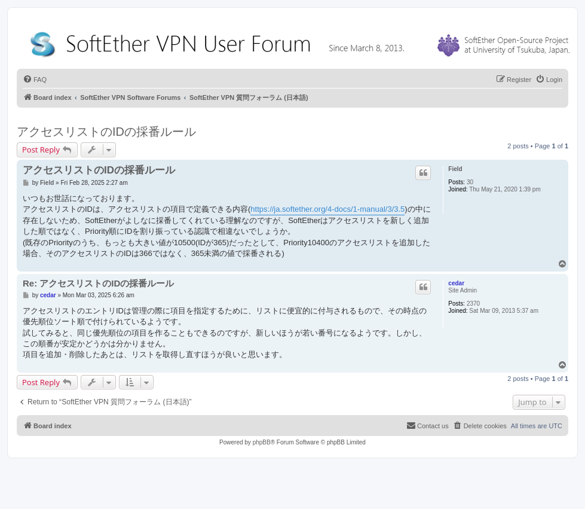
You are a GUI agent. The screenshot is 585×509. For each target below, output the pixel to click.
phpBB (262, 442)
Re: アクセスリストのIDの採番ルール (98, 283)
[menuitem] (35, 79)
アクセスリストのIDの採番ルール (106, 131)
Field (455, 169)
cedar (456, 283)
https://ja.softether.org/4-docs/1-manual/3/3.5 (327, 209)
